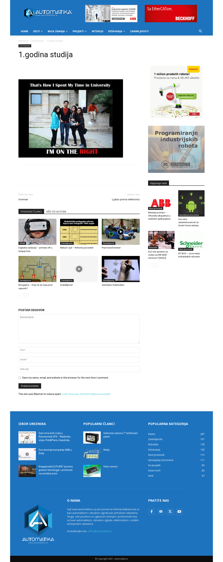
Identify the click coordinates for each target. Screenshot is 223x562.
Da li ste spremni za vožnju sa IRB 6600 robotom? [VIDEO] (158, 254)
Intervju (97, 31)
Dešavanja (116, 31)
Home (24, 31)
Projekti (80, 31)
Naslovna (23, 40)
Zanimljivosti (139, 31)
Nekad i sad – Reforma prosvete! (76, 247)
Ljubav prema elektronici (126, 199)
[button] (200, 31)
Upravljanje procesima (189, 215)
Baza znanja (58, 31)
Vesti (38, 31)
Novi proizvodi (155, 208)
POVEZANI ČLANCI (31, 211)
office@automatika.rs (100, 531)
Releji (106, 449)
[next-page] (26, 295)
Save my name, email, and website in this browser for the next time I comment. (65, 377)
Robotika (153, 247)
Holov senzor (110, 466)
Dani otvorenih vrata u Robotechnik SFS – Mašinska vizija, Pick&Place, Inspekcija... (55, 436)
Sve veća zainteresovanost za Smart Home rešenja (188, 222)
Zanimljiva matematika (113, 285)
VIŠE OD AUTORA (56, 211)
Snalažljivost (66, 285)
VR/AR (22, 243)
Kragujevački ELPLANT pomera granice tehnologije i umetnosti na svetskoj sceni (56, 470)
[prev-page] (20, 295)
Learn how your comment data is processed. (86, 394)
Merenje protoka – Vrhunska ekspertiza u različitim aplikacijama (159, 215)
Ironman (23, 199)
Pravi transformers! (111, 247)
